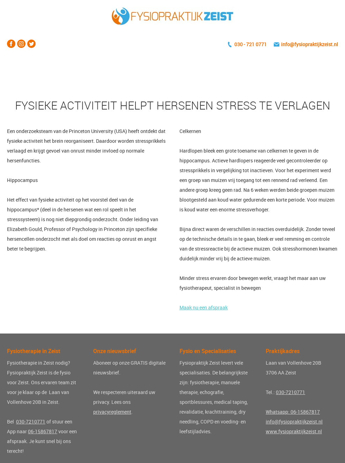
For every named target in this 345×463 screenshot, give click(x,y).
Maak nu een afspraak (203, 307)
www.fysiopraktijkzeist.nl (294, 431)
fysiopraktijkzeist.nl (316, 44)
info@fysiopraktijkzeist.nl (294, 421)
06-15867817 (42, 431)
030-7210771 (30, 421)
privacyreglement (112, 411)
